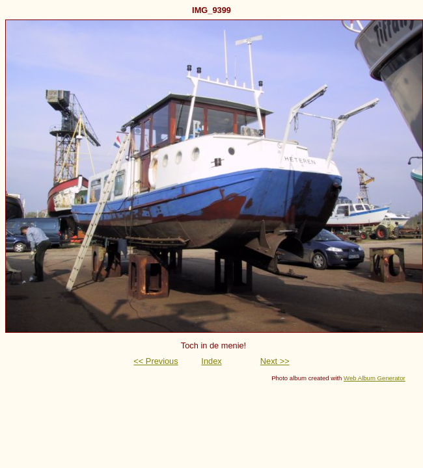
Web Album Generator (374, 378)
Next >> (275, 361)
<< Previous (155, 361)
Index (211, 361)
